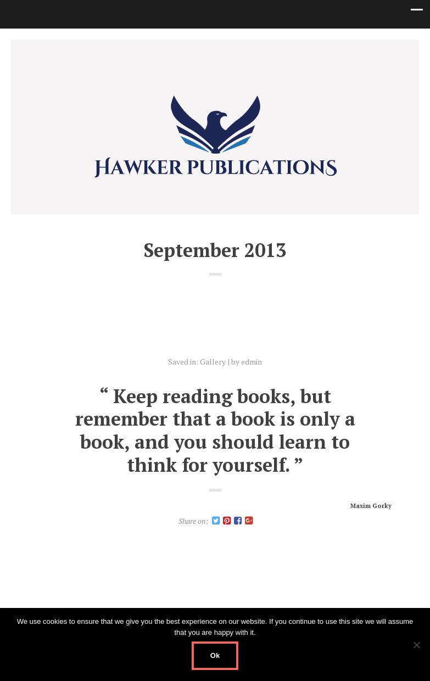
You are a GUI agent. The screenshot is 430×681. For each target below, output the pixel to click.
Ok (215, 655)
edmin (251, 361)
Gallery (213, 361)
